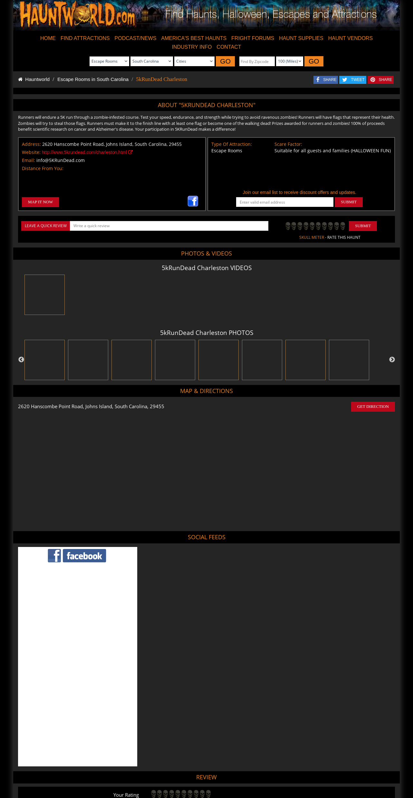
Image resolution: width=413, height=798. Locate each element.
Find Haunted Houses (107, 774)
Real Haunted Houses (274, 774)
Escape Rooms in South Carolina (93, 79)
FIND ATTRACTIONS (85, 38)
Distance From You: (42, 168)
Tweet (190, 758)
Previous (21, 360)
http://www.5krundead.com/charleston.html (87, 152)
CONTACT (228, 47)
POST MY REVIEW (172, 715)
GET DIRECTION (373, 406)
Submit (363, 225)
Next (392, 360)
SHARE (329, 79)
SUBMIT (349, 201)
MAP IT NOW (40, 201)
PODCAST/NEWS (136, 38)
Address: (31, 144)
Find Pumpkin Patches (195, 774)
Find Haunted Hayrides (151, 774)
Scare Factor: (288, 144)
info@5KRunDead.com (60, 160)
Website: (31, 152)
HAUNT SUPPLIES (301, 38)
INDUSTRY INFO (192, 47)
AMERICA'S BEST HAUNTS (193, 38)
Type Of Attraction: (231, 144)
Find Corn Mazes (234, 774)
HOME (48, 38)
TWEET (358, 79)
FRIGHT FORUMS (252, 38)
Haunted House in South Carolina (231, 742)
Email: (28, 160)
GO (225, 61)
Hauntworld (34, 79)
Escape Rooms (311, 774)
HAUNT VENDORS (350, 38)
